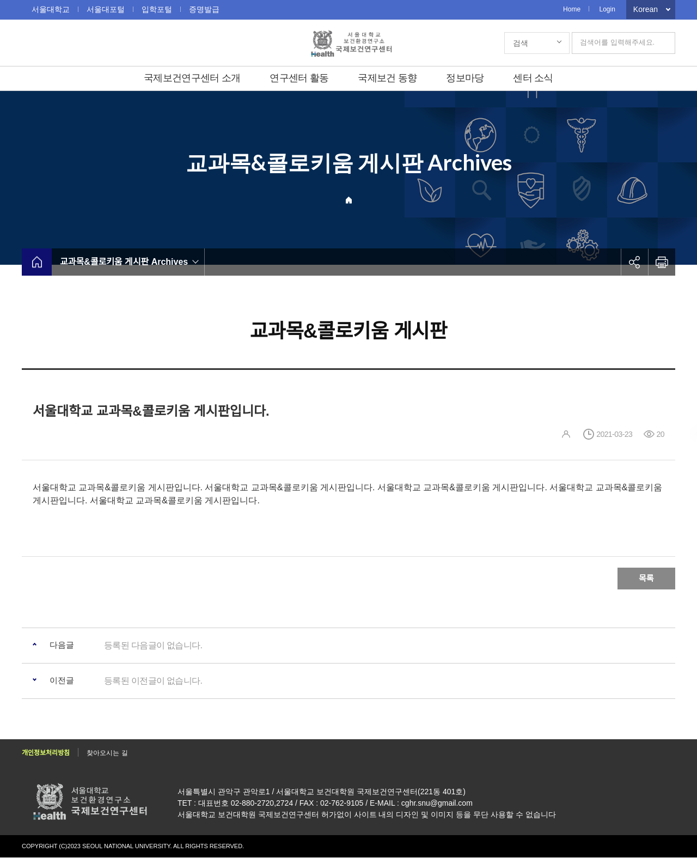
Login (607, 9)
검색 (520, 43)
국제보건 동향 (387, 77)
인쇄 (661, 262)
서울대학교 (51, 9)
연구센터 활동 (299, 77)
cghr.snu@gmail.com (437, 803)
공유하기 (634, 262)
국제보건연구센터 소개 (192, 77)
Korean (645, 9)
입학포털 (157, 9)
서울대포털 (106, 9)
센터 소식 (533, 77)
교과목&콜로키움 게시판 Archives (124, 261)
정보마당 (465, 77)
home (37, 262)
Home (571, 9)
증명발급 (204, 9)
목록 (646, 578)
